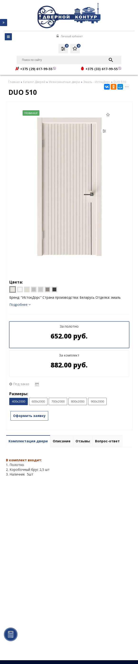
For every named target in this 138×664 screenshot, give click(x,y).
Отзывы (83, 441)
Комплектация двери (28, 441)
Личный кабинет (70, 36)
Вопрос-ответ (107, 441)
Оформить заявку (29, 415)
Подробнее (20, 304)
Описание (62, 441)
